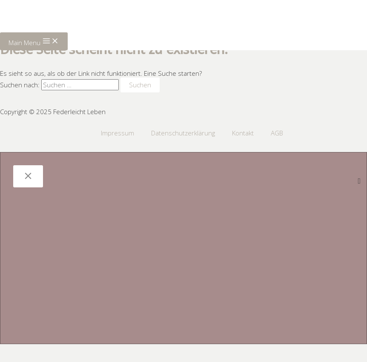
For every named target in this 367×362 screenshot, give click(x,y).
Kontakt (243, 133)
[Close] (28, 176)
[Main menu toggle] (34, 41)
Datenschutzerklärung (183, 133)
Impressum (117, 133)
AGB (277, 133)
